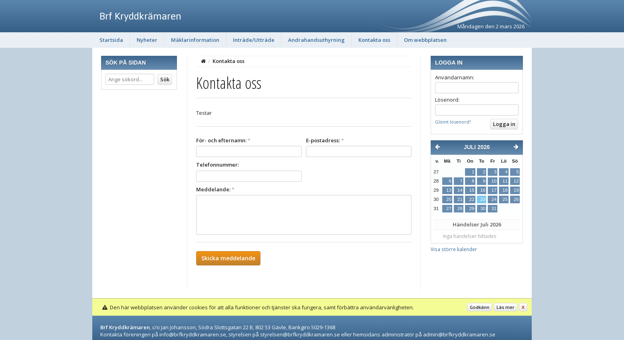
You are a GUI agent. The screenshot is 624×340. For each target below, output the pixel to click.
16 (482, 190)
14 (460, 190)
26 (516, 199)
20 (448, 199)
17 (494, 190)
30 (482, 208)
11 (505, 181)
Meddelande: (215, 189)
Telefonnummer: (217, 164)
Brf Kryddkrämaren (140, 16)
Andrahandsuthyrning (316, 39)
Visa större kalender (454, 249)
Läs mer (506, 307)
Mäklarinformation (195, 39)
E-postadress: (325, 140)
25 (505, 199)
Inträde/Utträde (253, 39)
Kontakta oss (374, 39)
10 (494, 181)
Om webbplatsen (425, 39)
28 (460, 208)
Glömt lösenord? (453, 122)
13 (448, 190)
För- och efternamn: (223, 140)
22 (471, 199)
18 (505, 190)
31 (494, 208)
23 (482, 199)
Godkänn (479, 307)
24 (494, 199)
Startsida (111, 39)
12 (516, 181)
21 (460, 199)
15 (471, 190)
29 (471, 208)
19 (516, 190)
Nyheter (147, 39)
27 (448, 208)
